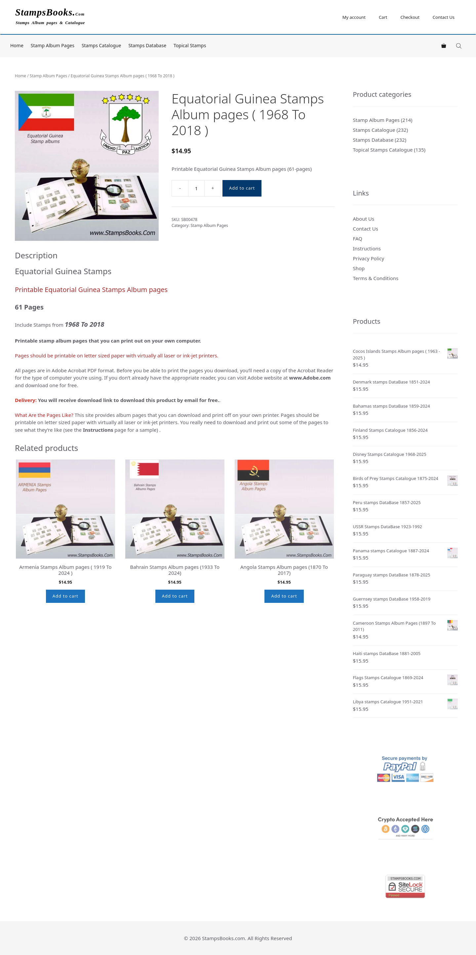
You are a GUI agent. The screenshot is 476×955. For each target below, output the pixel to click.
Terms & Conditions (376, 278)
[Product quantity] (196, 188)
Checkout (409, 17)
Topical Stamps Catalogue (383, 149)
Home (16, 45)
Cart (383, 17)
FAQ (358, 238)
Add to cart (242, 188)
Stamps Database (147, 45)
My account (354, 17)
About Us (364, 218)
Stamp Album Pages (52, 45)
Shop (359, 268)
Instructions (367, 248)
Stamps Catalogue (101, 45)
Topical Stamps (190, 45)
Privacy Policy (368, 258)
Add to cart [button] (65, 596)
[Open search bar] (459, 45)
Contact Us (444, 17)
